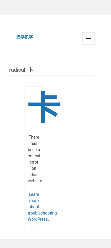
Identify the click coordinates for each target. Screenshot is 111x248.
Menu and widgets (89, 44)
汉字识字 (24, 37)
